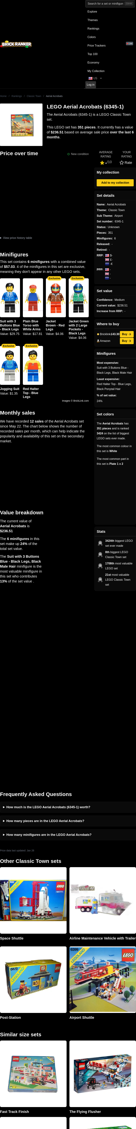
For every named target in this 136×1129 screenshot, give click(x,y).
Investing (40, 1030)
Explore (92, 11)
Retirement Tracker (81, 1024)
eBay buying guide (80, 1030)
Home (3, 96)
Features (40, 1047)
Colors (91, 37)
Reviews (39, 1035)
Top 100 (92, 54)
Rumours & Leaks (45, 1041)
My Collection (95, 71)
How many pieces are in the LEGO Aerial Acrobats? (45, 630)
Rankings (93, 28)
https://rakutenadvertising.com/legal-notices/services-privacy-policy (87, 1088)
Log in (91, 84)
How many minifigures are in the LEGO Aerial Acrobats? (49, 644)
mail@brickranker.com (14, 1031)
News (37, 1024)
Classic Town (34, 96)
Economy (93, 62)
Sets (106, 1030)
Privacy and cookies (47, 1052)
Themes (92, 20)
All (104, 1024)
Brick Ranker (11, 1018)
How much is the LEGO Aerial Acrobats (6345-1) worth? (48, 616)
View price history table (17, 237)
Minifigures (110, 1035)
